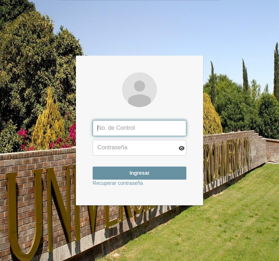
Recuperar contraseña (118, 183)
